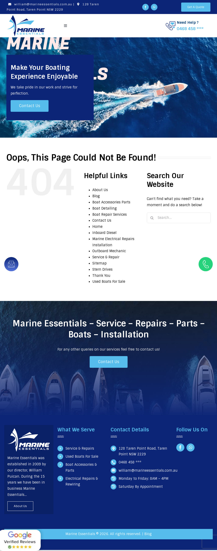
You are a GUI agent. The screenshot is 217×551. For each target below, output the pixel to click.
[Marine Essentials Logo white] (28, 430)
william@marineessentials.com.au (39, 4)
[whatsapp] (154, 7)
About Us (100, 190)
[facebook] (145, 7)
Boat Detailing (104, 208)
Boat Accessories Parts (111, 202)
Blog (96, 196)
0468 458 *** (190, 28)
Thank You (101, 275)
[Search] (152, 218)
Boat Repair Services (109, 214)
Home (97, 226)
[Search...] (179, 218)
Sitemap (99, 263)
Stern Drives (102, 269)
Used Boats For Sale (108, 281)
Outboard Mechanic (109, 251)
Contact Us (101, 220)
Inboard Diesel (104, 233)
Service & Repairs (79, 448)
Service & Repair (105, 257)
